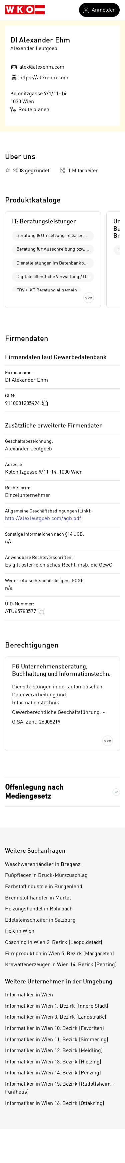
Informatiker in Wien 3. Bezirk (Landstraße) (55, 1017)
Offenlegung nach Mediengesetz (34, 792)
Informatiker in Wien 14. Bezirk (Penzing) (53, 1073)
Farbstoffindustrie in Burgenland (43, 887)
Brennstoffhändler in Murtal (38, 898)
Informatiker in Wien (29, 995)
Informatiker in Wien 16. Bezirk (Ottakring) (54, 1103)
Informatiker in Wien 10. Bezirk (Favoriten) (54, 1028)
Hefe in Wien (19, 931)
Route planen (29, 109)
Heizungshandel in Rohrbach (39, 909)
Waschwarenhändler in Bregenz (42, 864)
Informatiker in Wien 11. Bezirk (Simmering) (56, 1040)
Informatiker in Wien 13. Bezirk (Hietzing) (53, 1062)
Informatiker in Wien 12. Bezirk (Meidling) (54, 1050)
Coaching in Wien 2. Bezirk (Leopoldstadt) (53, 942)
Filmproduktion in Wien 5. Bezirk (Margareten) (59, 954)
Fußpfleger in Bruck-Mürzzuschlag (46, 875)
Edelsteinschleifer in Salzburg (40, 920)
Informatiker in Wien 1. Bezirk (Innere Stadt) (56, 1006)
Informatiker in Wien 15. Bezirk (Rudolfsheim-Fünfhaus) (59, 1088)
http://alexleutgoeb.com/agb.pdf (43, 518)
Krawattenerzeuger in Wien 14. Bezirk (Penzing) (61, 965)
